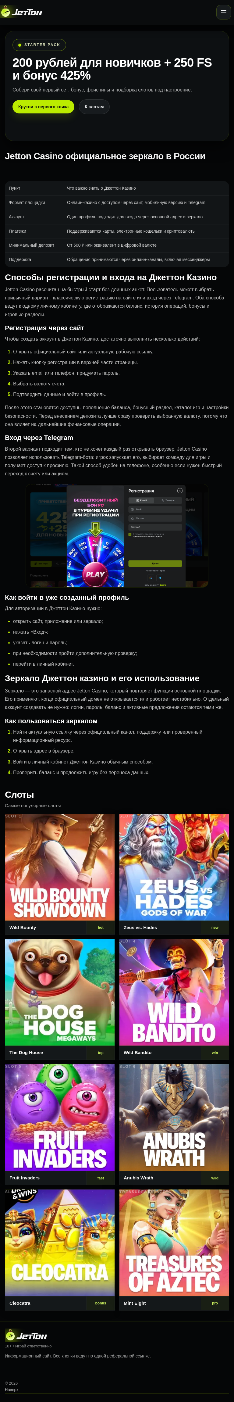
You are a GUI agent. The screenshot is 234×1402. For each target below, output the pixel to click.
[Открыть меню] (223, 12)
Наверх (11, 1389)
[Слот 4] (174, 999)
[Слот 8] (174, 1250)
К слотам (94, 106)
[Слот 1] (60, 874)
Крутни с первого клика (43, 106)
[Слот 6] (174, 1124)
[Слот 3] (60, 999)
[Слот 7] (60, 1250)
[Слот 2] (174, 874)
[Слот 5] (60, 1124)
